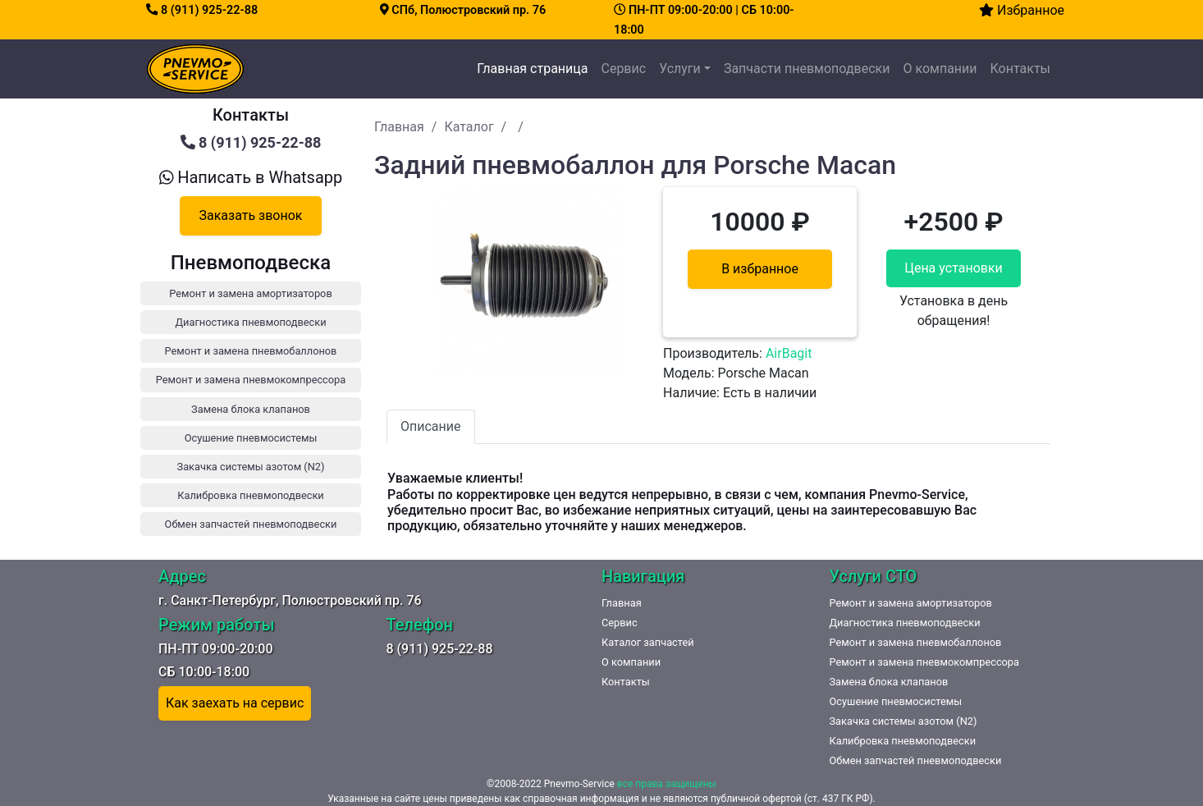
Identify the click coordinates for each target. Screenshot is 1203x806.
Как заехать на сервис (235, 703)
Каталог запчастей (648, 642)
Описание (430, 426)
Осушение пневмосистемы (896, 701)
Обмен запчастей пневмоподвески (916, 760)
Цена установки (953, 268)
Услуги (680, 68)
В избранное (759, 269)
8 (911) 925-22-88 (202, 10)
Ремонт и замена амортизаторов (911, 603)
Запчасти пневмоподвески (807, 68)
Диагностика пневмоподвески (905, 622)
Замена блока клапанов (889, 681)
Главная (399, 127)
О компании (940, 68)
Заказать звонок (250, 215)
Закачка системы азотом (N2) (903, 721)
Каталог (468, 127)
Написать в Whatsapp (251, 177)
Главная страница (535, 67)
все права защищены (666, 784)
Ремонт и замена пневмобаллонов (916, 642)
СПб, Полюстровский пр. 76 (463, 10)
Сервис (623, 68)
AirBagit (789, 353)
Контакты (1020, 68)
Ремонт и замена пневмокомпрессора (925, 662)
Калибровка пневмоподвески (903, 741)
